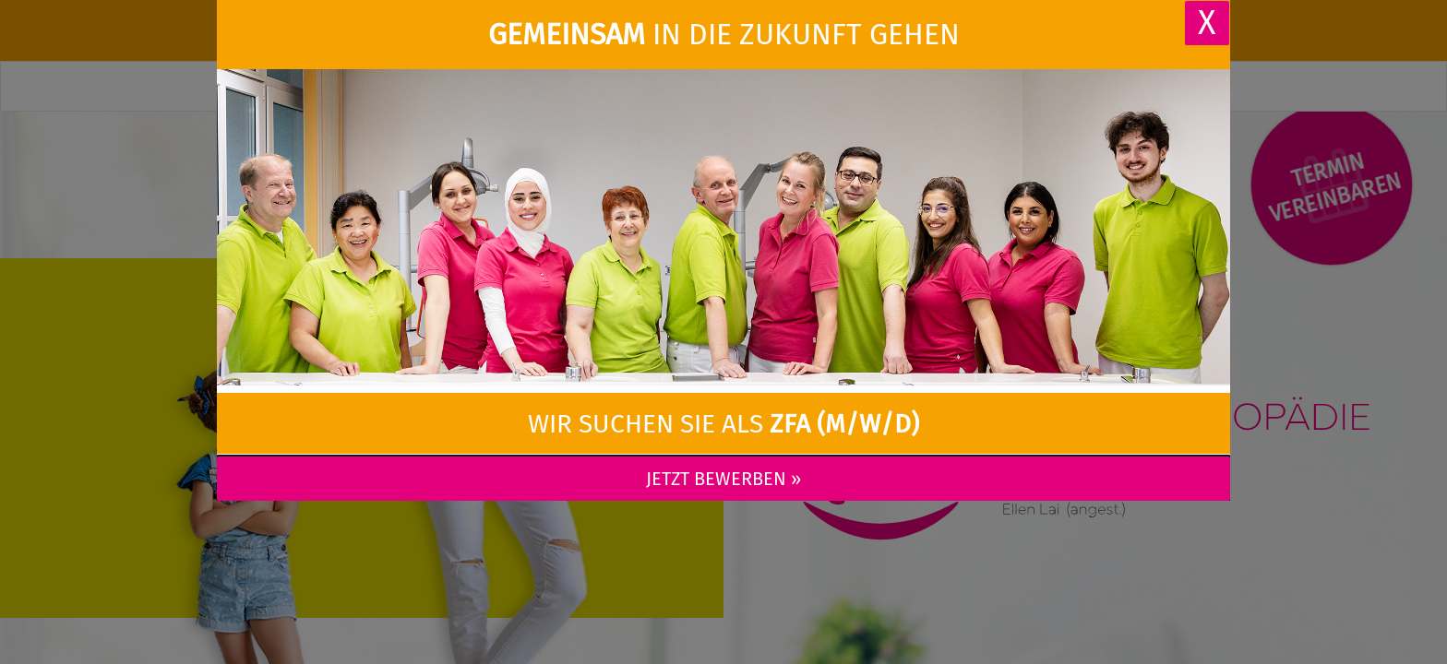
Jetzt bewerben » (723, 479)
